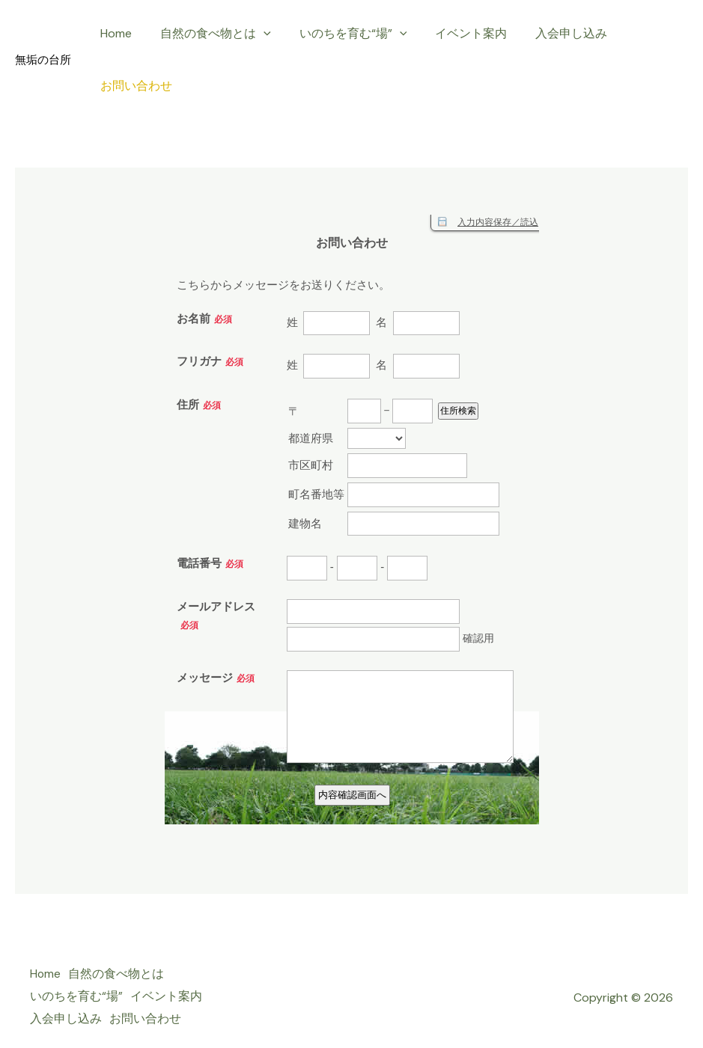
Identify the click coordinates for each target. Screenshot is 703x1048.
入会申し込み (551, 33)
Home (114, 33)
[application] (256, 33)
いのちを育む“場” (342, 33)
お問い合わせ (134, 86)
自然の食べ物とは (208, 33)
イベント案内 (455, 33)
